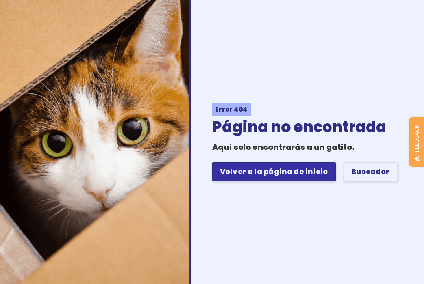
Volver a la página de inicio (274, 171)
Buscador (371, 171)
